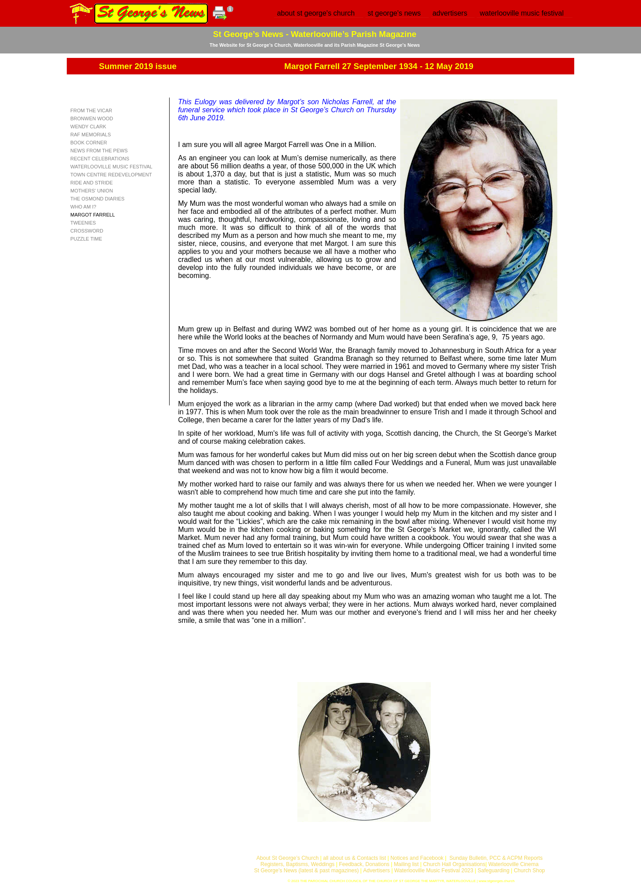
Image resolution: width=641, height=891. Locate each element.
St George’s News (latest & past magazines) (306, 870)
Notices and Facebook (416, 858)
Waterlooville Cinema (513, 864)
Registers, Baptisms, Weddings (297, 864)
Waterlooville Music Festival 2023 (434, 870)
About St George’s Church (287, 858)
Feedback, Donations (364, 864)
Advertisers (376, 870)
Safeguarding (493, 870)
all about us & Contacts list (354, 858)
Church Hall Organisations (454, 864)
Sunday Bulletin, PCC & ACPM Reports (495, 858)
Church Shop (529, 870)
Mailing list (406, 864)
